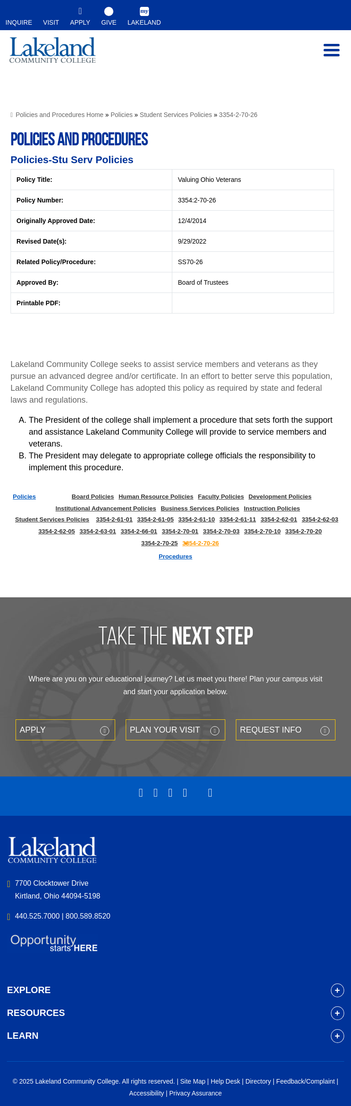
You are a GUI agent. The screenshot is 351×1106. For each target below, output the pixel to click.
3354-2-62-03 (320, 519)
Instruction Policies (272, 508)
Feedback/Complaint (305, 1081)
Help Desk (225, 1081)
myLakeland (52, 55)
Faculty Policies (221, 496)
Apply (33, 729)
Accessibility (146, 1093)
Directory (258, 1081)
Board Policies (93, 496)
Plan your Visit (165, 729)
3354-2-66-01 (139, 531)
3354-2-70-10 (262, 531)
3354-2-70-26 (238, 114)
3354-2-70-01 (180, 531)
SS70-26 (190, 262)
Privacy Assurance (195, 1093)
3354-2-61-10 (196, 519)
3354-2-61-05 (155, 519)
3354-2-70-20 (303, 531)
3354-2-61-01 (114, 519)
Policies (122, 114)
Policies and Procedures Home (59, 114)
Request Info (271, 729)
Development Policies (280, 496)
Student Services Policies (176, 114)
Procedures (175, 556)
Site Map (192, 1081)
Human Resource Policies (155, 496)
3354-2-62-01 (279, 519)
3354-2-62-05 (56, 531)
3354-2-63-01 (98, 531)
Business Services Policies (200, 508)
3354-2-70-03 (221, 531)
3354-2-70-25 (159, 543)
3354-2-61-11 (237, 519)
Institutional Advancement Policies (105, 508)
